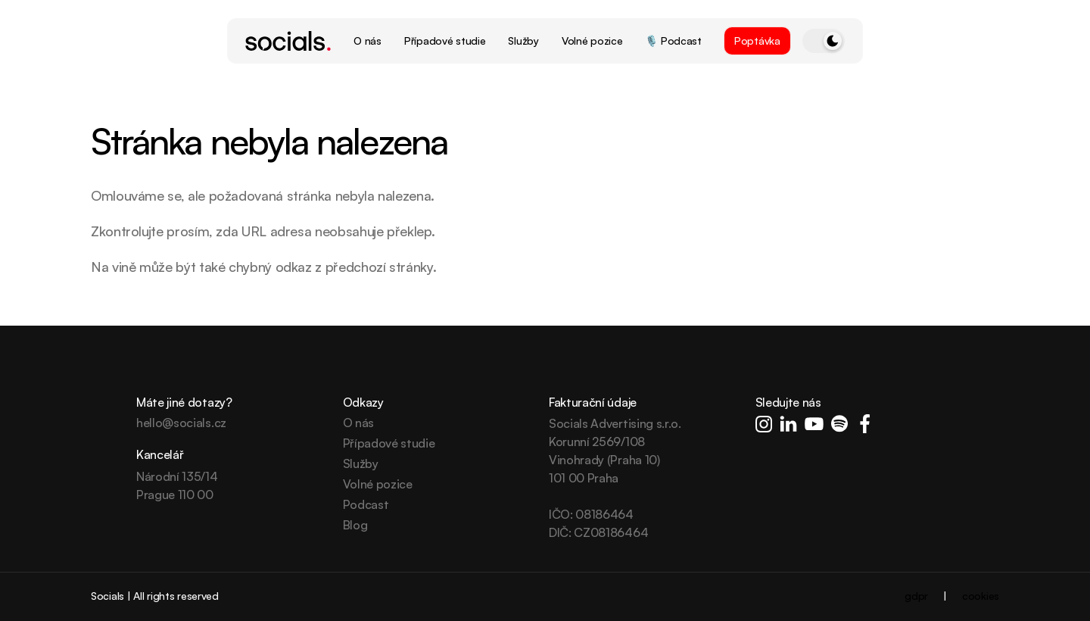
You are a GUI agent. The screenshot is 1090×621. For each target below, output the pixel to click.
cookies (980, 595)
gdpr (916, 595)
